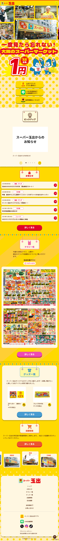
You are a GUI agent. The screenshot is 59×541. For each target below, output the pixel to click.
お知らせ (29, 489)
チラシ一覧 (29, 492)
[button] (39, 162)
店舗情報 (29, 498)
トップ (29, 486)
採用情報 (29, 505)
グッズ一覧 (29, 495)
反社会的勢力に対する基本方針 (28, 533)
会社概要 (29, 501)
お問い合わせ (29, 508)
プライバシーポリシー (26, 531)
